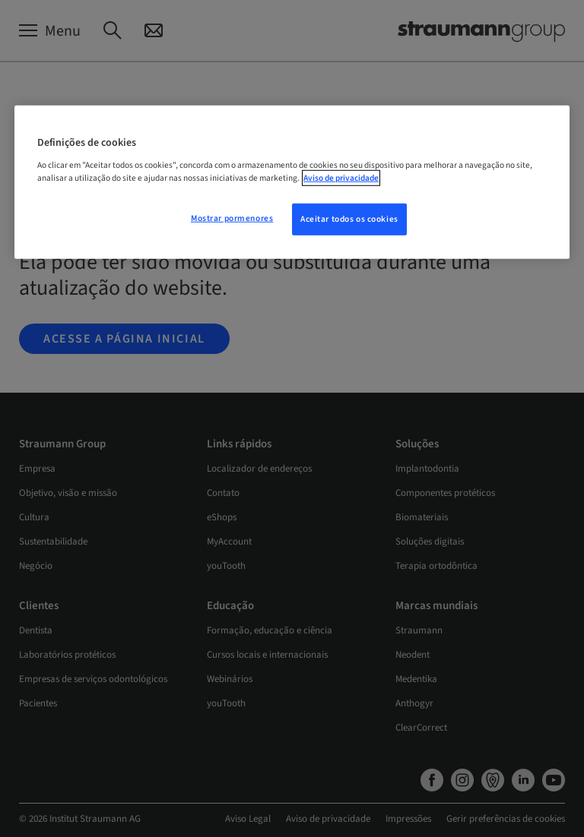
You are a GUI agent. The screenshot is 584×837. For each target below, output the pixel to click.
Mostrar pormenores (232, 218)
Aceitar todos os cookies (349, 219)
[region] (292, 182)
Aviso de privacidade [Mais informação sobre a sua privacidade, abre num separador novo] (341, 178)
